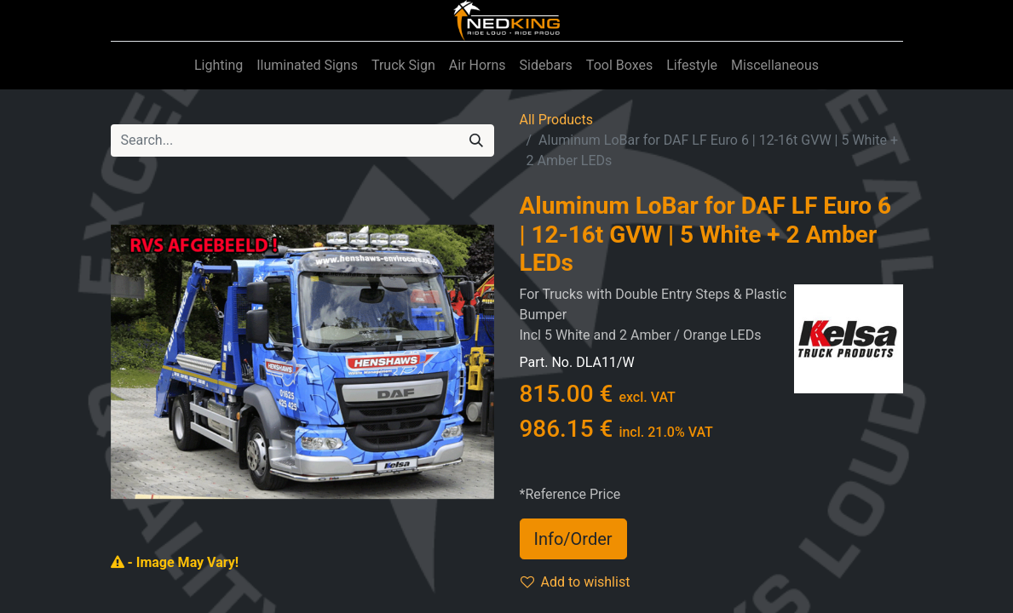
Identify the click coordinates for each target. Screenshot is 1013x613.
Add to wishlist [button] (575, 582)
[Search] (476, 140)
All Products (556, 120)
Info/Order (573, 539)
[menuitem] (218, 66)
